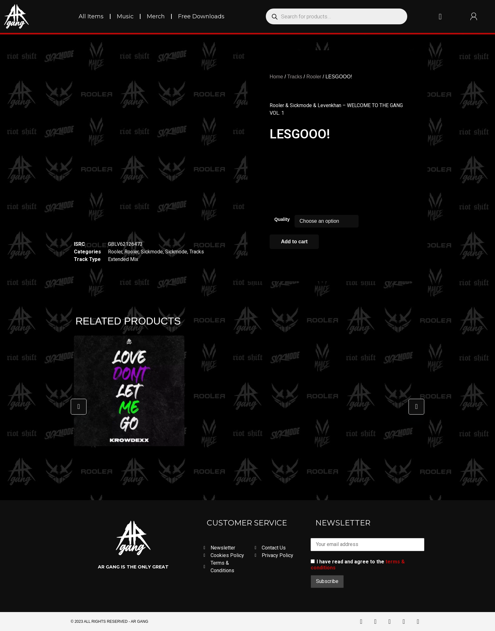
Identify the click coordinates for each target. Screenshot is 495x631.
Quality (282, 219)
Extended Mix (123, 259)
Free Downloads (201, 16)
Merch (156, 16)
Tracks (196, 252)
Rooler (115, 252)
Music (125, 16)
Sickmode (152, 252)
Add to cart (294, 241)
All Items (91, 16)
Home (276, 76)
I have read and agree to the (358, 565)
